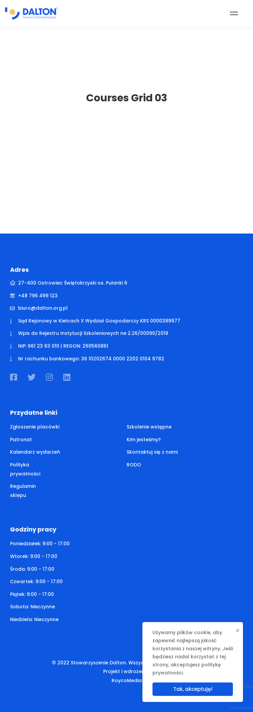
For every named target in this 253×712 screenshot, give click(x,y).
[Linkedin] (67, 377)
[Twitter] (31, 377)
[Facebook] (13, 377)
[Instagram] (49, 377)
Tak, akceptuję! (192, 689)
